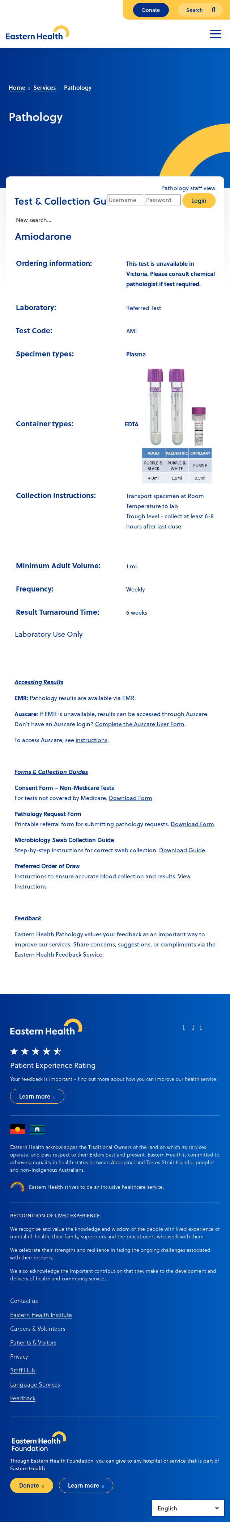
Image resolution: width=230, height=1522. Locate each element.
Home (17, 87)
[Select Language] (188, 1508)
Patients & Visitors (33, 1342)
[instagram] (192, 1029)
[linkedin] (201, 1029)
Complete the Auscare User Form (139, 724)
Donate (151, 10)
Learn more (34, 1096)
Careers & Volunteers (37, 1328)
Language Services (35, 1384)
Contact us (24, 1300)
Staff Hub (22, 1370)
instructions (91, 740)
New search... (32, 220)
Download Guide (182, 850)
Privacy (19, 1356)
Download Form (130, 798)
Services (44, 87)
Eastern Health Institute (41, 1314)
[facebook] (184, 1029)
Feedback (22, 1398)
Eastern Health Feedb (43, 954)
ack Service (87, 954)
